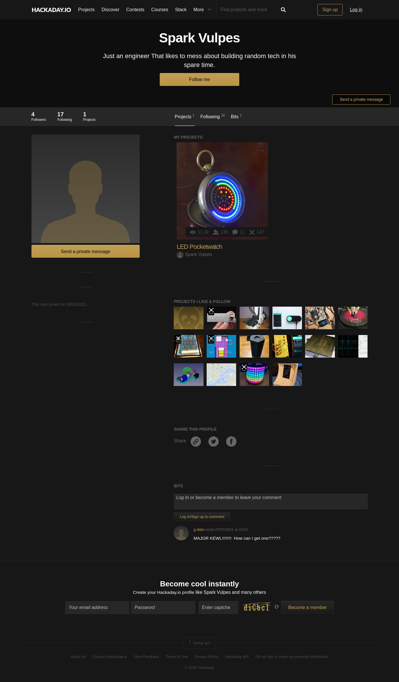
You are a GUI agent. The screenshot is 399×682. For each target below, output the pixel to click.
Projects (86, 9)
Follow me (199, 79)
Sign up (330, 9)
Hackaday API (236, 657)
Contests (135, 9)
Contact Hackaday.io (110, 657)
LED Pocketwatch (199, 246)
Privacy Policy (206, 657)
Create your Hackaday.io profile (163, 592)
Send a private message (361, 99)
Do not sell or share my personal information (291, 657)
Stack (181, 9)
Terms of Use (177, 657)
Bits (236, 116)
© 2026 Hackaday (199, 668)
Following (212, 116)
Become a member (307, 608)
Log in (356, 9)
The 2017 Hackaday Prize (211, 339)
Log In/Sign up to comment (202, 517)
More (203, 9)
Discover (110, 9)
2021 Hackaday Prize (211, 311)
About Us (78, 657)
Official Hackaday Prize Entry (178, 339)
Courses (159, 9)
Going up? (199, 643)
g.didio (198, 529)
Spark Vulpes (194, 254)
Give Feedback (146, 657)
